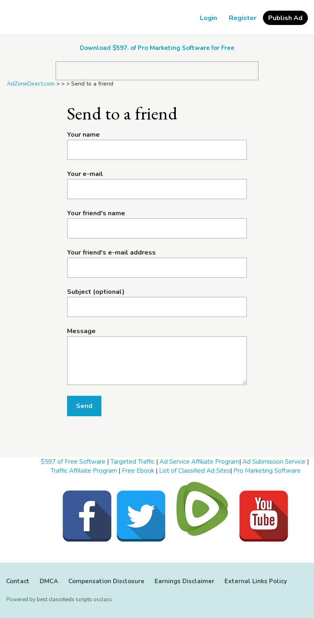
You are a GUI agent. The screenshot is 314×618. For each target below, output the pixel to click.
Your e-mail (85, 174)
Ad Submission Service (273, 462)
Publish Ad (285, 18)
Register (242, 18)
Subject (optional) (96, 291)
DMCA (49, 581)
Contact (17, 581)
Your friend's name (96, 213)
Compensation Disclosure (106, 581)
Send (84, 405)
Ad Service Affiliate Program (199, 462)
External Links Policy (255, 581)
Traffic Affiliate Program (84, 471)
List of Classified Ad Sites (194, 471)
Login (208, 18)
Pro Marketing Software (267, 471)
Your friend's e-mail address (111, 252)
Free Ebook (138, 471)
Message (81, 331)
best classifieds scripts (64, 599)
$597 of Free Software (73, 462)
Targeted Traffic (132, 462)
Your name (83, 134)
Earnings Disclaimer (184, 581)
